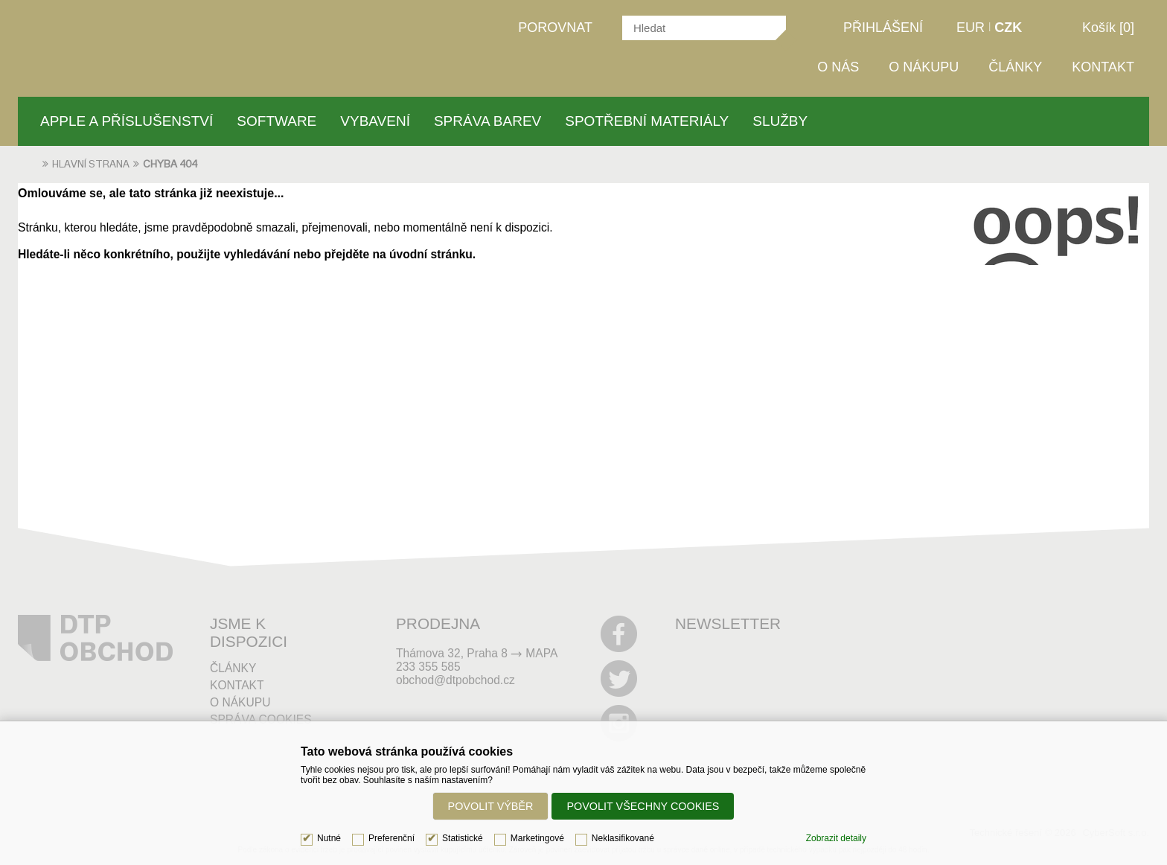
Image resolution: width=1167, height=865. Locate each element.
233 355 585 (428, 666)
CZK (1008, 27)
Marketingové (537, 838)
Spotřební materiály (647, 121)
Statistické (462, 838)
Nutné (329, 838)
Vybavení (375, 121)
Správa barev (487, 121)
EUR (970, 27)
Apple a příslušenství (126, 121)
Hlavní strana (91, 164)
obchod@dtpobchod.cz (455, 680)
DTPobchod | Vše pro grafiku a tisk (128, 31)
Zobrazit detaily (836, 838)
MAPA (541, 653)
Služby (780, 121)
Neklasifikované (623, 838)
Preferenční (391, 838)
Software (276, 121)
